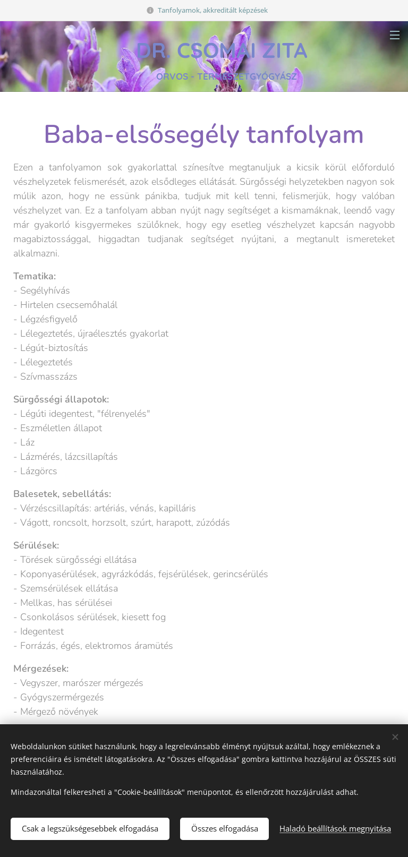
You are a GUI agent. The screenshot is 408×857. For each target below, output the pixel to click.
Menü (395, 35)
